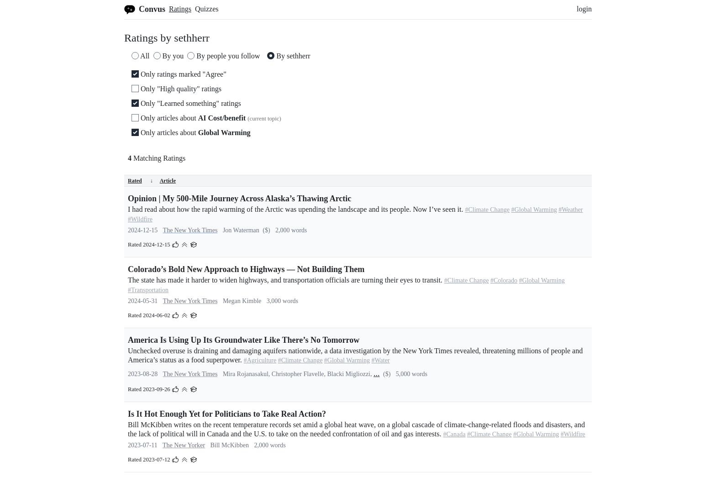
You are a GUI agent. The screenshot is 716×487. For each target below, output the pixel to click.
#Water (380, 360)
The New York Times (190, 230)
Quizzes (207, 9)
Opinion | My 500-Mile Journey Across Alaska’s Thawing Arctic (239, 198)
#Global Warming (534, 209)
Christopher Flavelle (298, 374)
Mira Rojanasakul (245, 374)
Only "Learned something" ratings (186, 103)
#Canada (454, 434)
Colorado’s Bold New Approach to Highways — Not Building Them (246, 269)
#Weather (570, 209)
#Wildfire (140, 219)
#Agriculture (260, 360)
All (141, 56)
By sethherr (288, 56)
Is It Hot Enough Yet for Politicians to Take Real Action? (227, 414)
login (584, 9)
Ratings (180, 9)
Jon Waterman (241, 230)
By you (168, 56)
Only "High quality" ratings (176, 89)
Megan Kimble (242, 301)
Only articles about (206, 118)
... (377, 373)
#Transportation (148, 290)
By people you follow (223, 56)
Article (168, 181)
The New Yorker (184, 445)
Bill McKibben (230, 445)
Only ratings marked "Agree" (179, 74)
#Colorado (503, 280)
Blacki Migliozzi (348, 374)
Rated (140, 180)
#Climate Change (487, 209)
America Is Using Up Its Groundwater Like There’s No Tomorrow (243, 340)
